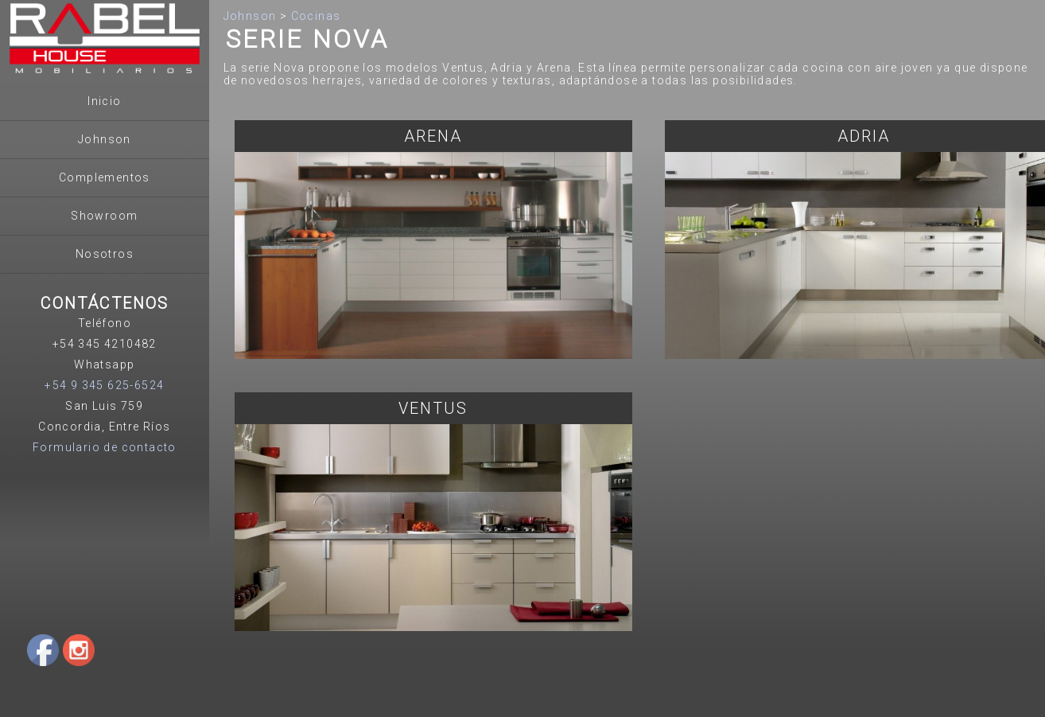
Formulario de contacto (105, 447)
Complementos (104, 177)
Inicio (104, 101)
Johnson (104, 139)
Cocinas (316, 16)
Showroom (104, 215)
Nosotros (105, 253)
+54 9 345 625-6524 (104, 385)
